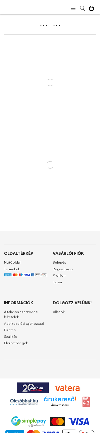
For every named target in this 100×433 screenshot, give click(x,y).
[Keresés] (82, 8)
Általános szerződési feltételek (21, 314)
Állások (59, 312)
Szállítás (10, 336)
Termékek (12, 269)
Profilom (59, 275)
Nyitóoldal (12, 262)
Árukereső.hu (60, 405)
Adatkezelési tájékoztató (24, 323)
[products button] (73, 8)
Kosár (57, 282)
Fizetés (10, 330)
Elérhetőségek (16, 343)
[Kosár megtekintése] (91, 8)
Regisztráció (63, 269)
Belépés (59, 262)
